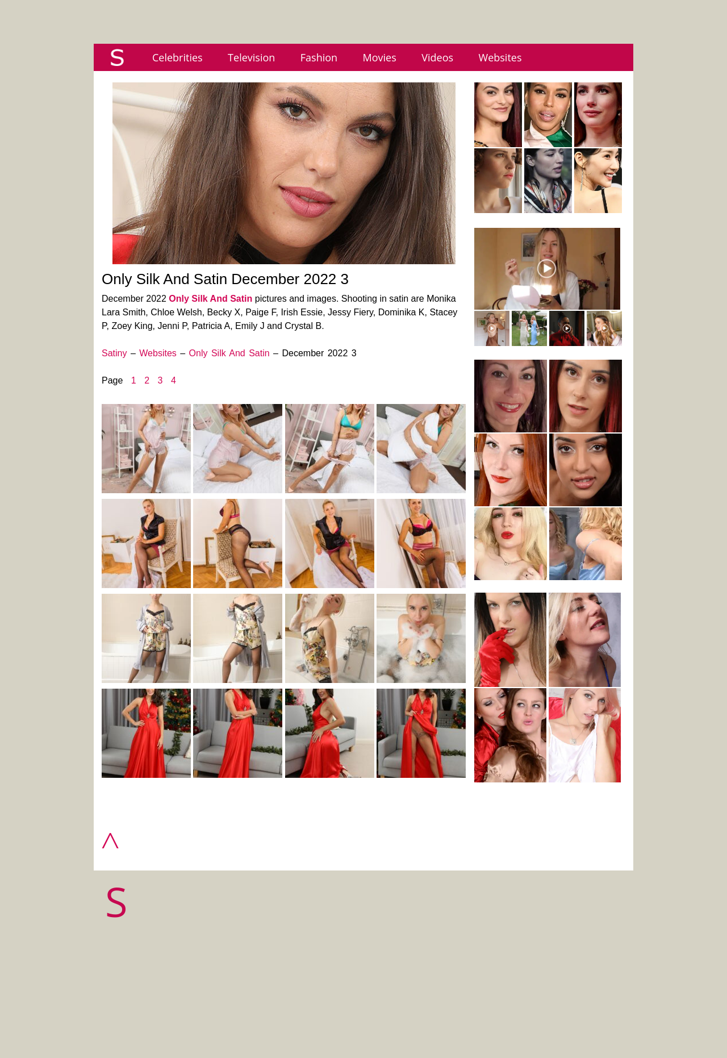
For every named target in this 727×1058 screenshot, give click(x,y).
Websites (500, 57)
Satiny (114, 353)
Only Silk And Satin (210, 298)
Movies (379, 57)
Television (251, 57)
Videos (437, 57)
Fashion (318, 57)
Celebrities (177, 57)
